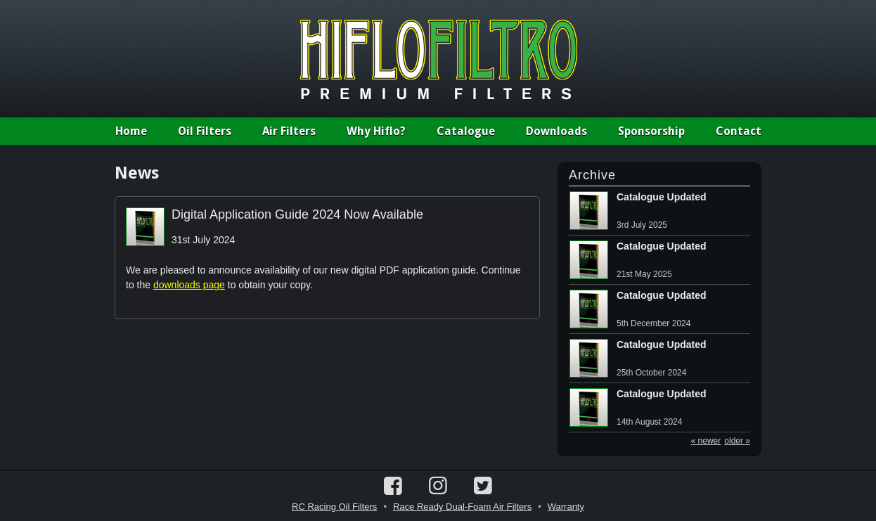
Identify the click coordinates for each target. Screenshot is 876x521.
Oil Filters (204, 131)
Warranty (566, 506)
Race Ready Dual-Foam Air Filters (462, 506)
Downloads (556, 131)
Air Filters (289, 131)
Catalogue (466, 131)
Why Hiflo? (376, 131)
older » (737, 441)
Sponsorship (651, 131)
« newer (706, 441)
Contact (738, 131)
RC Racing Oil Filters (334, 506)
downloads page (189, 284)
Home (131, 131)
